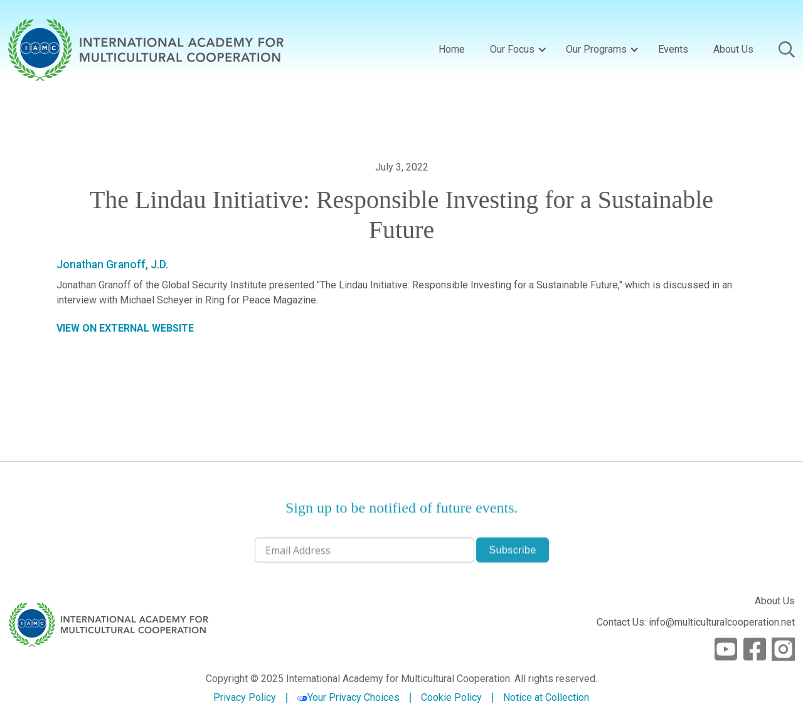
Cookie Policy (451, 698)
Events (673, 49)
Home (452, 49)
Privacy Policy (244, 698)
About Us (733, 49)
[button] (515, 49)
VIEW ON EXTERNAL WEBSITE (125, 328)
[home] (146, 50)
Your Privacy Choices (348, 697)
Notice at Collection (546, 697)
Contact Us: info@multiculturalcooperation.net (696, 622)
